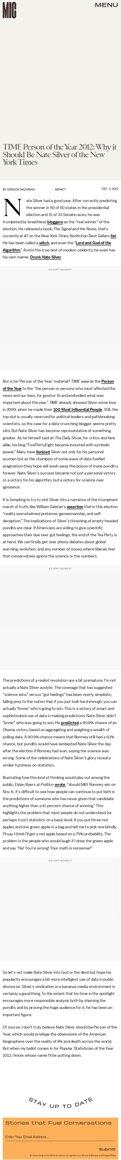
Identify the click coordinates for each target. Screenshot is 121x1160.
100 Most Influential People (77, 409)
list (113, 236)
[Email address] (60, 1136)
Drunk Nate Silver (45, 257)
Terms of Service (90, 1155)
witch (44, 243)
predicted (70, 723)
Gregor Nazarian (21, 189)
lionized (43, 452)
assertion (75, 507)
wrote (60, 785)
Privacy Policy (109, 1155)
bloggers (55, 222)
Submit (107, 1149)
